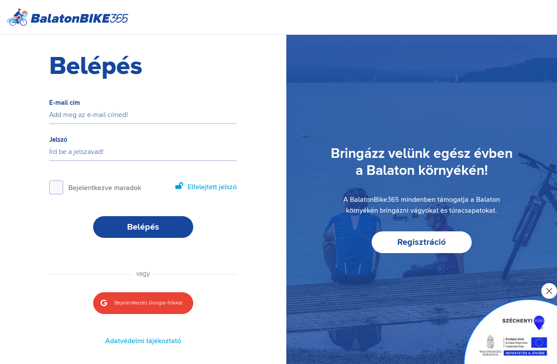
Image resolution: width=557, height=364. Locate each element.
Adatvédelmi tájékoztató (143, 341)
